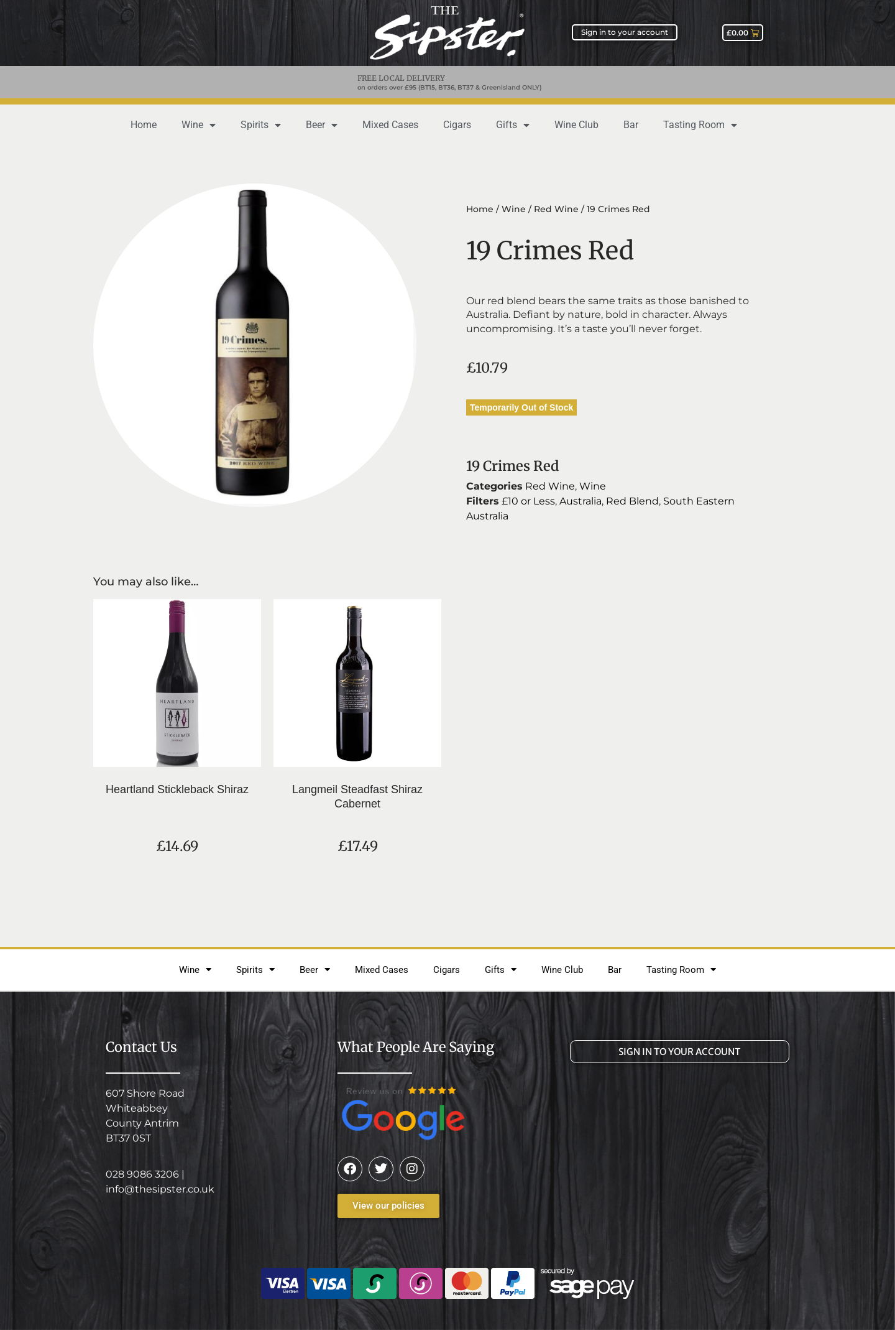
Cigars (457, 125)
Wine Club (576, 125)
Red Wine (556, 209)
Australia (580, 501)
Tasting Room (700, 125)
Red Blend (632, 501)
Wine (198, 125)
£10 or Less (528, 501)
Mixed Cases (390, 125)
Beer (321, 125)
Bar (630, 125)
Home (144, 125)
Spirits (261, 125)
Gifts (513, 125)
